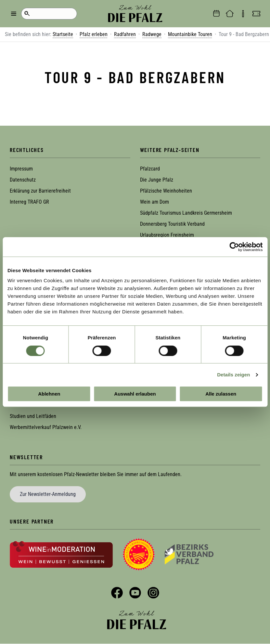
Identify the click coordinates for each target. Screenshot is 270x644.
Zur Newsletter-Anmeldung (48, 494)
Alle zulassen (220, 394)
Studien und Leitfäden (33, 416)
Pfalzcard (150, 169)
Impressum (21, 169)
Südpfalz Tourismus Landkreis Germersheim (186, 213)
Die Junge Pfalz (156, 180)
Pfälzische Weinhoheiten (166, 191)
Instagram (153, 593)
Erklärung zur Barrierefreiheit (40, 191)
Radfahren (125, 34)
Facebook (117, 593)
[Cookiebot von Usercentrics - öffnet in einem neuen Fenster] (234, 247)
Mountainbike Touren (190, 34)
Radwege (151, 34)
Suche (26, 13)
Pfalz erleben (94, 34)
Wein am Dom (154, 202)
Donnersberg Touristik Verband (172, 224)
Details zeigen (233, 374)
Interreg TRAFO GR (29, 202)
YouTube (135, 593)
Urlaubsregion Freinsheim (167, 235)
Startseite (63, 34)
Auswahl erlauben (135, 394)
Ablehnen (49, 394)
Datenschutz (23, 180)
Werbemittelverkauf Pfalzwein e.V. (46, 427)
